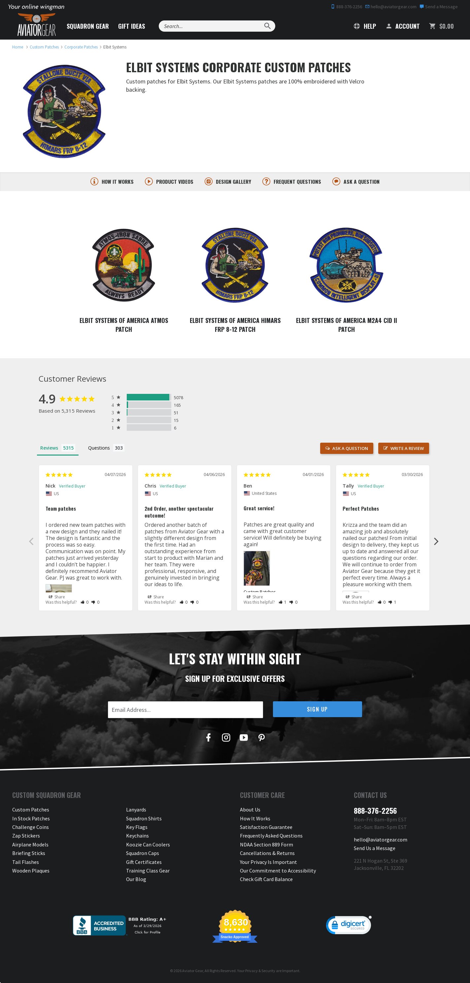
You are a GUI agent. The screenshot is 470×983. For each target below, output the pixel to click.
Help (365, 26)
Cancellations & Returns (267, 853)
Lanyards (136, 810)
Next (436, 541)
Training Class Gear (148, 871)
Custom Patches (260, 592)
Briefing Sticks (28, 853)
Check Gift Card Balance (266, 879)
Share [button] (57, 597)
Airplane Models (30, 845)
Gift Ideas (131, 26)
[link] (349, 927)
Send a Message (439, 7)
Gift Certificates (144, 862)
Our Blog (136, 879)
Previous (31, 541)
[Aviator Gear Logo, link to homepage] (36, 24)
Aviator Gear (192, 970)
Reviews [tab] (49, 448)
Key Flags (137, 827)
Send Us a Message (374, 848)
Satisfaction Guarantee (266, 827)
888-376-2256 (346, 7)
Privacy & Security (260, 970)
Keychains (137, 836)
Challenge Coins (30, 827)
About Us (250, 810)
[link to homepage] (17, 47)
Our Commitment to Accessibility (278, 871)
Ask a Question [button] (350, 449)
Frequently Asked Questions (271, 836)
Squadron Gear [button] (88, 26)
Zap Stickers (26, 836)
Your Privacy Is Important (268, 862)
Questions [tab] (99, 448)
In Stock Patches (31, 818)
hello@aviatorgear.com (391, 7)
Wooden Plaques (31, 871)
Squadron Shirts (144, 818)
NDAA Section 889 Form (266, 845)
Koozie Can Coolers (148, 845)
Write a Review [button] (407, 449)
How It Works (255, 818)
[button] (84, 603)
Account (402, 26)
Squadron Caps (142, 853)
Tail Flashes (25, 862)
